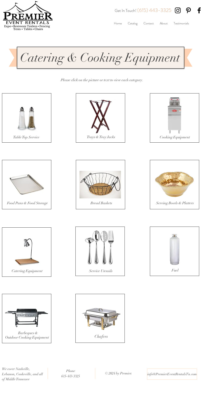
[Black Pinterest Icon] (188, 10)
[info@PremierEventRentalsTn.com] (172, 374)
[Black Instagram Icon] (178, 10)
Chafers (101, 336)
